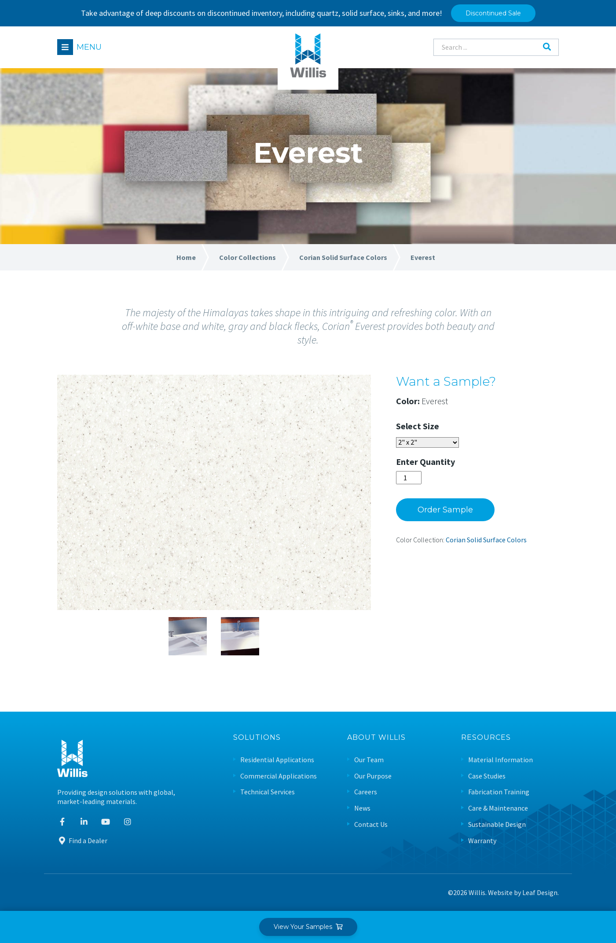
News (362, 808)
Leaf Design (539, 892)
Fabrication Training (498, 792)
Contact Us (371, 824)
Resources (486, 738)
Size (431, 425)
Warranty (482, 841)
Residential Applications (277, 760)
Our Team (369, 760)
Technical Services (267, 792)
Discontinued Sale (493, 13)
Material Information (500, 760)
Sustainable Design (497, 824)
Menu (89, 47)
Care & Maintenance (498, 808)
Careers (365, 792)
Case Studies (487, 776)
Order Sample (445, 510)
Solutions (257, 738)
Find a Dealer (82, 840)
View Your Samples (308, 927)
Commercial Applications (278, 776)
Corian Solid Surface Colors (486, 539)
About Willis (376, 738)
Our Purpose (373, 776)
